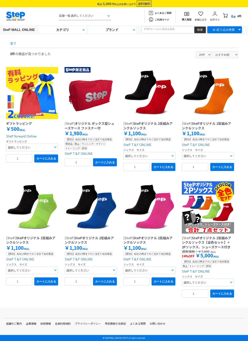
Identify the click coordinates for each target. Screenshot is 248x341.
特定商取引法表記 (115, 323)
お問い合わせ (157, 323)
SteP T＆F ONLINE (79, 153)
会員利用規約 (63, 323)
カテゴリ (62, 29)
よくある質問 (138, 323)
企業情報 (31, 323)
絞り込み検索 (226, 29)
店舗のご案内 (14, 323)
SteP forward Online (21, 136)
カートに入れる (46, 158)
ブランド (112, 29)
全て (13, 43)
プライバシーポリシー (88, 323)
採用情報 (45, 323)
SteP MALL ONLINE (19, 29)
